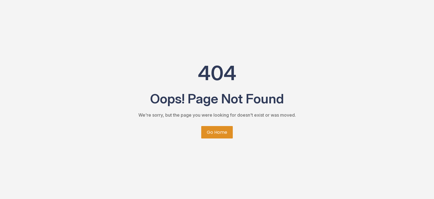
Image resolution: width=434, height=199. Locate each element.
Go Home (217, 132)
